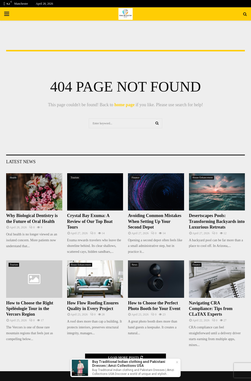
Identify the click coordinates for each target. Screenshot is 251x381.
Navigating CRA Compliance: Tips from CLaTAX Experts (211, 308)
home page (124, 104)
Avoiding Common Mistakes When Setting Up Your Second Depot (154, 221)
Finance (135, 177)
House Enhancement (203, 177)
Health (13, 177)
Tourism (75, 177)
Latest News (21, 161)
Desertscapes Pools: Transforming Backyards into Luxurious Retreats (217, 221)
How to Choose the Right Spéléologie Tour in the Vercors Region (29, 308)
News (134, 264)
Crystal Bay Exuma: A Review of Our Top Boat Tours (90, 221)
